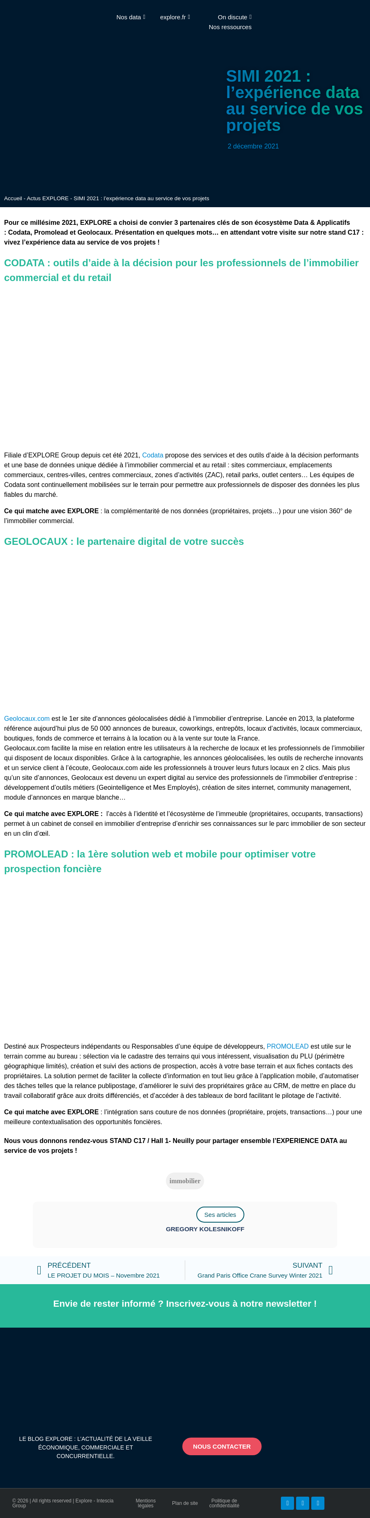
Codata (152, 455)
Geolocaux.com (27, 718)
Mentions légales (146, 1503)
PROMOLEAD (288, 1046)
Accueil (13, 198)
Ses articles (221, 1214)
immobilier (185, 1180)
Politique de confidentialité (224, 1503)
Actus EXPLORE (48, 198)
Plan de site (185, 1503)
